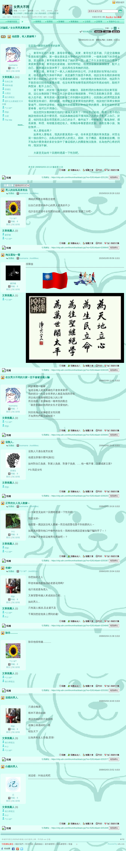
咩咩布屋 (9, 85)
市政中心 (113, 21)
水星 (7, 116)
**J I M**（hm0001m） (30, 571)
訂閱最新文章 (53, 13)
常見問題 (29, 844)
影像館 (60, 21)
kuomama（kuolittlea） (30, 193)
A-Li (13, 531)
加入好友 (16, 71)
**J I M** (22, 11)
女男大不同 (21, 7)
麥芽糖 (8, 235)
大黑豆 (8, 93)
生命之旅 (9, 81)
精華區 (37, 21)
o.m (37, 11)
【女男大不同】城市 (39, 17)
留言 (8, 71)
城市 (9, 17)
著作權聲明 (50, 844)
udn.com (120, 844)
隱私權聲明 (61, 844)
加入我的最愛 (40, 13)
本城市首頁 (11, 21)
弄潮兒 (8, 89)
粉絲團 (7, 848)
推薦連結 (73, 21)
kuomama (13, 65)
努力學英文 (10, 97)
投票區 (49, 21)
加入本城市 (18, 13)
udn (3, 17)
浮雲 (43, 11)
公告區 (86, 21)
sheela (49, 11)
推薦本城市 (28, 13)
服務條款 (39, 844)
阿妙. (7, 112)
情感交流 (16, 17)
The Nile (8, 120)
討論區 (25, 21)
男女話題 (25, 17)
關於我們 (19, 844)
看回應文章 (86, 32)
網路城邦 (120, 2)
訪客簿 (98, 21)
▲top (122, 839)
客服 (70, 844)
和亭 (56, 11)
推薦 (117, 40)
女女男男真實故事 (20, 27)
